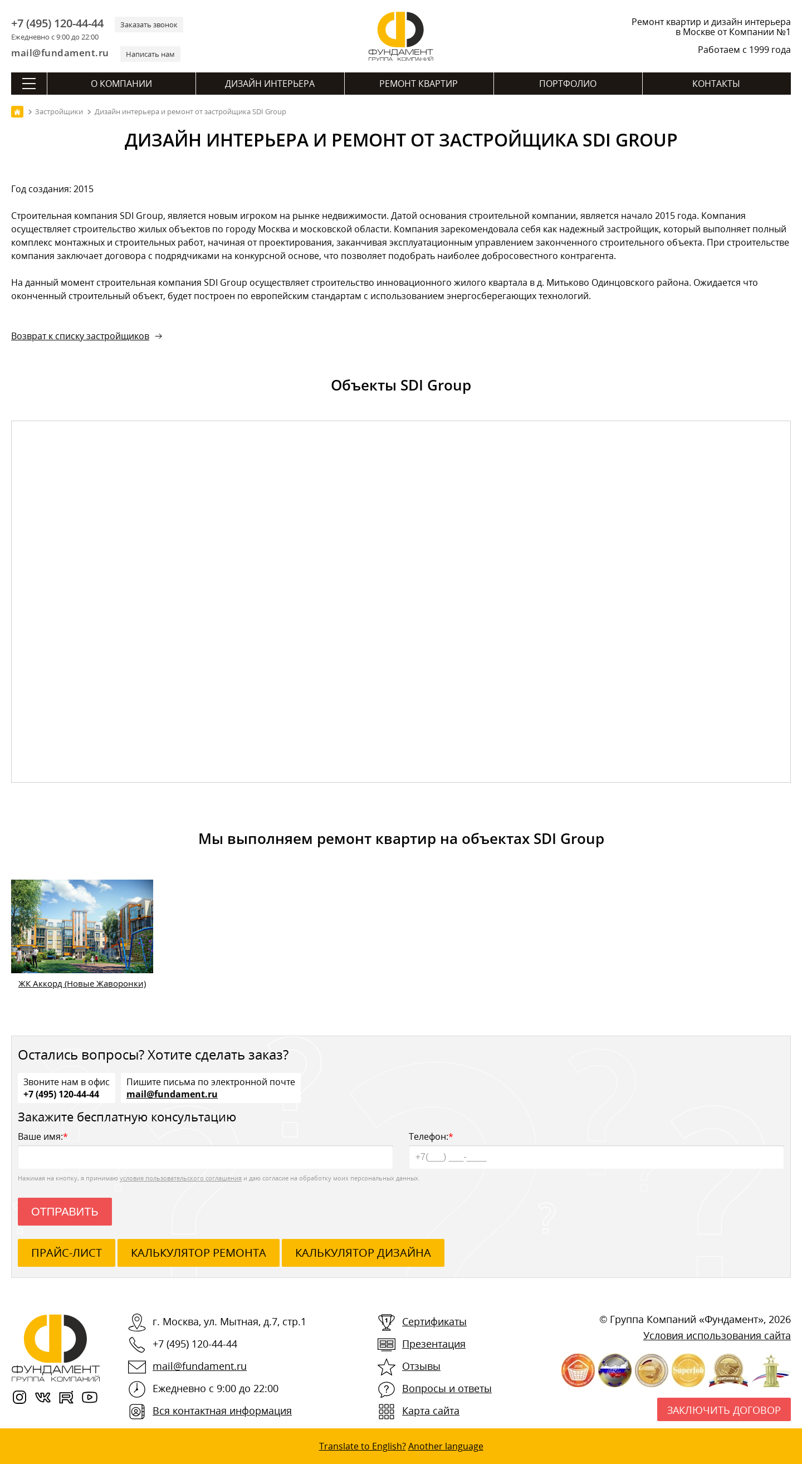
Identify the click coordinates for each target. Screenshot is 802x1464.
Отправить (65, 1212)
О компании (121, 83)
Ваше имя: (205, 1149)
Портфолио (567, 83)
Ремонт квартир (418, 83)
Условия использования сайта (717, 1335)
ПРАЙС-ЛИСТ (66, 1252)
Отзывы (421, 1366)
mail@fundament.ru (60, 52)
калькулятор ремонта (198, 1252)
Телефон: (596, 1149)
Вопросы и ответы (447, 1388)
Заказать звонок (149, 24)
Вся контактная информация (222, 1410)
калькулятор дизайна (363, 1252)
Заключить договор (724, 1410)
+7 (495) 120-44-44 (57, 23)
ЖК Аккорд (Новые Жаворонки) (82, 983)
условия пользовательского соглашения (181, 1178)
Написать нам (150, 54)
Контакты (716, 83)
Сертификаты (434, 1321)
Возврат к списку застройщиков (80, 336)
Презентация (434, 1343)
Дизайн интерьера (270, 83)
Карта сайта (430, 1410)
